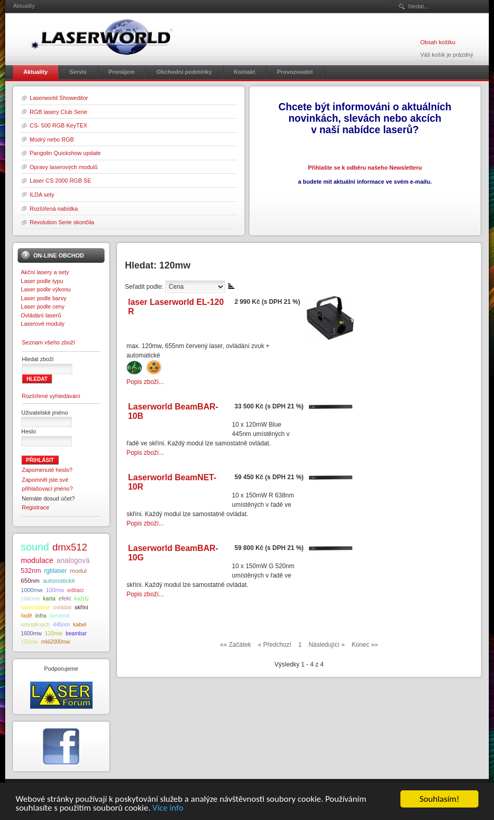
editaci (75, 590)
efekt (65, 598)
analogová (73, 561)
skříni (81, 607)
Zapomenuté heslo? (47, 470)
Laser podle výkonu (46, 289)
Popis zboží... (145, 382)
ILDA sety (42, 194)
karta (49, 598)
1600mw (31, 633)
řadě (26, 615)
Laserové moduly (42, 324)
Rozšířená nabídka (54, 209)
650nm (30, 580)
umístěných (35, 624)
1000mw (32, 590)
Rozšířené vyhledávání (51, 396)
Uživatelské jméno (44, 412)
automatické (59, 581)
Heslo (28, 431)
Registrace (35, 507)
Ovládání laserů (41, 315)
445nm (61, 624)
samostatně (35, 607)
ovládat (62, 607)
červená (59, 615)
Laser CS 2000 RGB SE (60, 180)
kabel (79, 624)
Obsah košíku (437, 42)
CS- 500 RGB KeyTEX (58, 125)
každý (81, 598)
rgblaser (55, 570)
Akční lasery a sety (45, 272)
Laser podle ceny (42, 306)
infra (40, 615)
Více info (168, 808)
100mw (55, 590)
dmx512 (70, 547)
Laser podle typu (42, 281)
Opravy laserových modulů (64, 167)
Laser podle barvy (44, 298)
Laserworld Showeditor (59, 98)
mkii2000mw (55, 642)
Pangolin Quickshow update (65, 153)
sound (35, 547)
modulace (37, 560)
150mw (29, 642)
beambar (76, 633)
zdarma (30, 598)
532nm (31, 570)
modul (78, 570)
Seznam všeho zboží (48, 342)
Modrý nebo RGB (52, 139)
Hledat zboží (38, 359)
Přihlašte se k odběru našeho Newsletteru (365, 167)
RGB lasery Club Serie (58, 112)
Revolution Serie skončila (62, 222)
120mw (53, 633)
